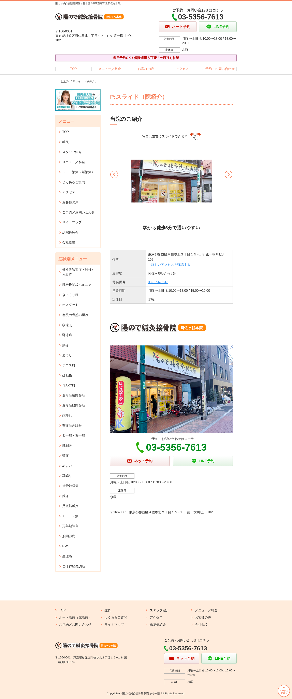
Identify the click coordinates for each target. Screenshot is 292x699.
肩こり (67, 355)
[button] (115, 179)
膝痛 (65, 496)
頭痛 (65, 455)
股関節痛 (68, 536)
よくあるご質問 (73, 182)
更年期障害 (70, 526)
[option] (171, 189)
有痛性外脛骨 (72, 425)
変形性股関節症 (73, 405)
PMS (65, 546)
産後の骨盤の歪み (75, 315)
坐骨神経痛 (70, 486)
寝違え (67, 325)
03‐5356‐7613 (158, 282)
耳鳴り (67, 475)
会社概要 (68, 242)
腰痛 (65, 345)
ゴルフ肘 (68, 385)
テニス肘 (68, 365)
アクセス (182, 69)
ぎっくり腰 (70, 295)
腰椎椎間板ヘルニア (76, 284)
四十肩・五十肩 (73, 435)
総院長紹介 (70, 232)
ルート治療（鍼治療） (78, 172)
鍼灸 (65, 142)
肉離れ (67, 415)
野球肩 (67, 335)
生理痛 (67, 556)
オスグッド (70, 305)
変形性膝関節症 (73, 395)
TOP (73, 69)
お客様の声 (146, 69)
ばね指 (67, 375)
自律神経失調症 (73, 566)
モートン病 (70, 516)
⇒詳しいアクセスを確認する (169, 264)
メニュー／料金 (109, 69)
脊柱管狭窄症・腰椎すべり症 (78, 272)
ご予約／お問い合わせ (218, 69)
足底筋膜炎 (70, 506)
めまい (67, 465)
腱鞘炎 (67, 445)
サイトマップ (72, 222)
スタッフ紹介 (72, 152)
